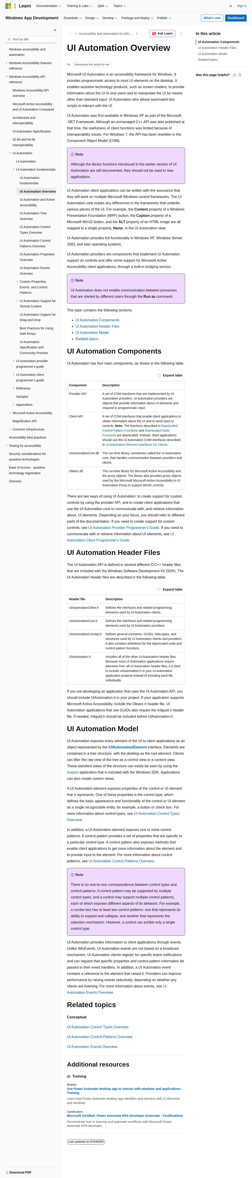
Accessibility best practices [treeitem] (27, 437)
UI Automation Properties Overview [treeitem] (37, 257)
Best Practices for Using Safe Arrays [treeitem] (36, 331)
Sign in (242, 6)
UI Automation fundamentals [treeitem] (29, 180)
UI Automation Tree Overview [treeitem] (33, 216)
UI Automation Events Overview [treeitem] (35, 270)
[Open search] (230, 6)
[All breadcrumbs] (71, 33)
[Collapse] (55, 30)
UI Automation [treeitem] (26, 161)
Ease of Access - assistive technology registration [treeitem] (27, 470)
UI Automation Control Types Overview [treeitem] (35, 229)
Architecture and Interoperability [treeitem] (24, 120)
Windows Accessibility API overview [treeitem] (31, 93)
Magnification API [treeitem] (25, 421)
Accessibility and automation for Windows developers (107, 33)
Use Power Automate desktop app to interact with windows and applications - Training (124, 1091)
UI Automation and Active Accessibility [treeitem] (37, 202)
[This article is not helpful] (239, 75)
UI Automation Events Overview (92, 1047)
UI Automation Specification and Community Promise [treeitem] (34, 347)
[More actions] (181, 33)
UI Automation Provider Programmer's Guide (123, 528)
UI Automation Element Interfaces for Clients (136, 444)
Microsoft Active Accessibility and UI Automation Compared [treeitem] (33, 106)
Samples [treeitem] (22, 396)
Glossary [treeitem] (15, 481)
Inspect (73, 772)
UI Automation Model (92, 333)
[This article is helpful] (234, 75)
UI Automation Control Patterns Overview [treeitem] (35, 243)
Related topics (86, 339)
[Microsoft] (8, 6)
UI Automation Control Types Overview (98, 1027)
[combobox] (30, 39)
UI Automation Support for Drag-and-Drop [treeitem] (38, 317)
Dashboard (236, 18)
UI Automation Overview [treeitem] (38, 191)
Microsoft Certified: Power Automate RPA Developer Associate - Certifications (125, 1115)
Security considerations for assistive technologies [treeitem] (27, 456)
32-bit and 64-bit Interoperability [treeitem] (24, 142)
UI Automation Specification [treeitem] (32, 131)
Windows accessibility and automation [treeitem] (27, 52)
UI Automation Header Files (97, 326)
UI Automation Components (97, 320)
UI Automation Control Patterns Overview (121, 861)
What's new (212, 18)
